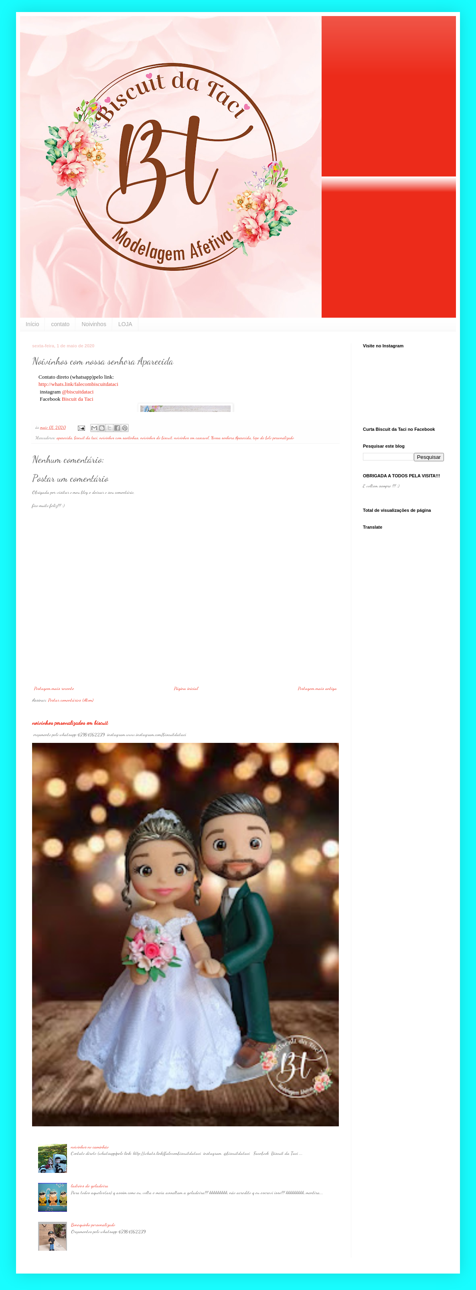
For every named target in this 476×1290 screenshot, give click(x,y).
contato (60, 324)
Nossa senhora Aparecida (231, 437)
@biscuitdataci (78, 392)
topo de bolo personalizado (273, 437)
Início (32, 324)
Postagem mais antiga (317, 688)
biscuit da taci (85, 437)
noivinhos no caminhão (90, 1147)
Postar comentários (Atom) (70, 700)
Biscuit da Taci (77, 399)
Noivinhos (93, 324)
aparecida (64, 437)
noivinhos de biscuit (156, 437)
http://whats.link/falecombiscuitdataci (78, 384)
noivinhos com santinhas (118, 437)
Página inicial (186, 688)
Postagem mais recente (54, 688)
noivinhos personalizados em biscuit (70, 722)
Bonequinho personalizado (93, 1224)
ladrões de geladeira (89, 1186)
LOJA (125, 324)
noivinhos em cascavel (191, 437)
